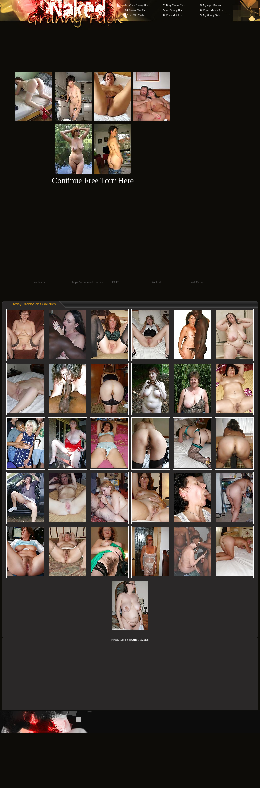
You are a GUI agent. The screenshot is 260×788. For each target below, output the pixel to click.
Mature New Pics (137, 10)
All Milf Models (137, 15)
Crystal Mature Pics (213, 10)
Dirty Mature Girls (175, 5)
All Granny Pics (174, 10)
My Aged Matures (212, 5)
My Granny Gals (211, 15)
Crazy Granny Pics (138, 5)
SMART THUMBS (139, 639)
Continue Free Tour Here (93, 180)
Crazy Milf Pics (174, 15)
